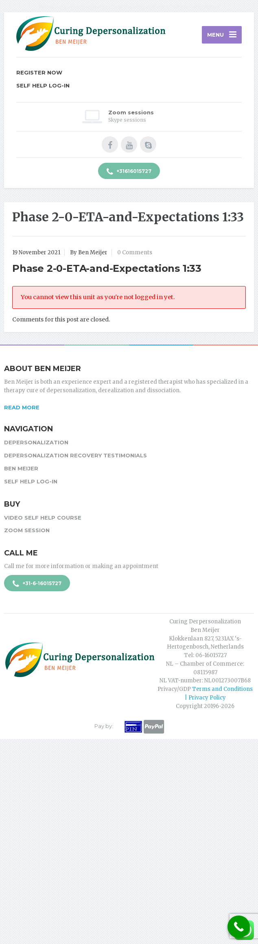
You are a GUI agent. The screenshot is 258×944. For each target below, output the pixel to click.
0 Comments (134, 252)
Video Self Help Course (42, 517)
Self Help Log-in (43, 85)
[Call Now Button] (238, 927)
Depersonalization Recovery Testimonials (75, 455)
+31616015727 (129, 172)
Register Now (39, 72)
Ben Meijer (21, 468)
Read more (21, 407)
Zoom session (27, 530)
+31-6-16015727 (37, 584)
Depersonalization (36, 442)
